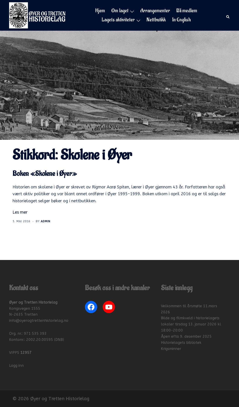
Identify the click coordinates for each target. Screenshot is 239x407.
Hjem (100, 10)
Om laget (119, 10)
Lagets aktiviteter (118, 19)
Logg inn (16, 365)
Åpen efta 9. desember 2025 (186, 336)
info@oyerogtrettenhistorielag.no (38, 320)
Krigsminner (171, 349)
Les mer (20, 212)
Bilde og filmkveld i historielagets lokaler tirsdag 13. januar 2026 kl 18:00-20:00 (191, 324)
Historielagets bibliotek (181, 342)
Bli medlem (186, 10)
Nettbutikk (156, 19)
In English (181, 19)
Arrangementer (155, 10)
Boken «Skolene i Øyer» (45, 173)
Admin (45, 221)
